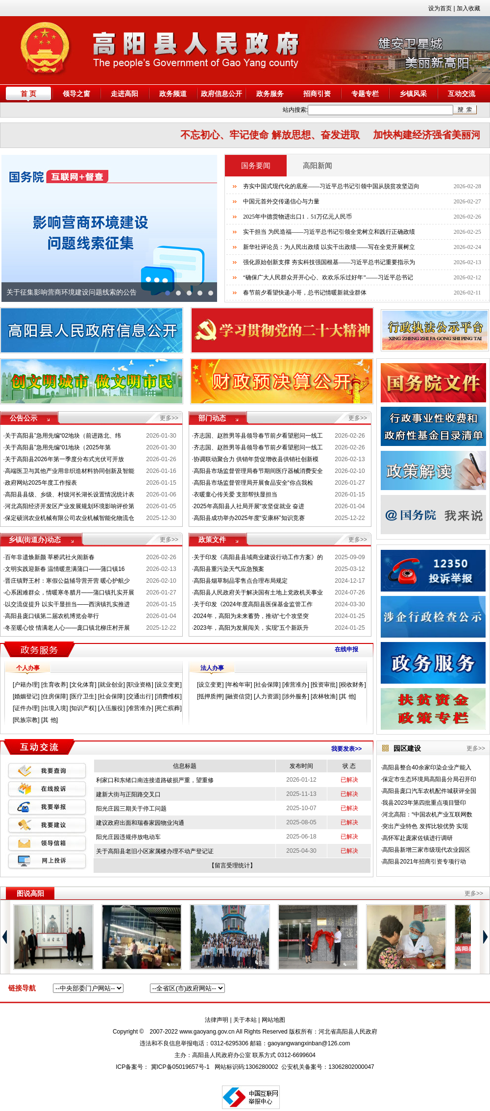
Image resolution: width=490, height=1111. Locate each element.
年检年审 (238, 684)
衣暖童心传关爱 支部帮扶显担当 (235, 494)
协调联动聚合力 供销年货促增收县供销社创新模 (256, 459)
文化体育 (83, 684)
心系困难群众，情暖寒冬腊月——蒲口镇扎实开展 (69, 592)
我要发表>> (346, 748)
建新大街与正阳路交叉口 (128, 794)
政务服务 (270, 94)
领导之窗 (76, 94)
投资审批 (324, 684)
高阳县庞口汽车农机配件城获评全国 (429, 791)
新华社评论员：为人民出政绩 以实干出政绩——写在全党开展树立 (329, 247)
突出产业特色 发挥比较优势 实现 (425, 826)
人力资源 (267, 696)
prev (13, 228)
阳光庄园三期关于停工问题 (131, 808)
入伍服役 (111, 708)
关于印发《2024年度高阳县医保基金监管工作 (253, 604)
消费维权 (168, 696)
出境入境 (54, 708)
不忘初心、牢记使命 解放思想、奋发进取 (278, 134)
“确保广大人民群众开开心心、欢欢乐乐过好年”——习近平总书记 (328, 277)
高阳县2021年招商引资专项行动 (424, 861)
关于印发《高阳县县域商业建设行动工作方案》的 (258, 557)
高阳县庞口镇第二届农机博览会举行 (52, 616)
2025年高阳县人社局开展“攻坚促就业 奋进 (249, 506)
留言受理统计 (232, 865)
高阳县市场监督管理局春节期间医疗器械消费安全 (258, 471)
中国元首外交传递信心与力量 (281, 201)
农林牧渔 (324, 696)
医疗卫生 (83, 696)
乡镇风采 (413, 94)
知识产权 (83, 708)
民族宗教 (26, 719)
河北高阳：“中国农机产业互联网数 (427, 814)
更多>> (169, 418)
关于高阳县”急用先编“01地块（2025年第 (58, 447)
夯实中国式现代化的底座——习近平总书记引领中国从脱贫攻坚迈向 (331, 186)
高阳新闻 (317, 166)
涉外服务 (295, 696)
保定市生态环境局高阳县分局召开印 (429, 779)
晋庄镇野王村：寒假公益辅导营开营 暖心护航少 (67, 580)
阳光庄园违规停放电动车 (128, 837)
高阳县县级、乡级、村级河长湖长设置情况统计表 (69, 494)
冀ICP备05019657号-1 (180, 1066)
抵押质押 (210, 696)
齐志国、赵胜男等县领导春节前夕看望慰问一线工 (258, 435)
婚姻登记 (26, 696)
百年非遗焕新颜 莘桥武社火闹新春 (50, 557)
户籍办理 (26, 684)
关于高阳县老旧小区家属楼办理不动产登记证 (155, 851)
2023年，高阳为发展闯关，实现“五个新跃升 (251, 627)
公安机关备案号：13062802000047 (327, 1066)
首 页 (28, 94)
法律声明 (216, 1019)
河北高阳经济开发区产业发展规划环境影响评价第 (69, 506)
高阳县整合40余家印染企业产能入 (426, 767)
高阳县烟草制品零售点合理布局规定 (241, 580)
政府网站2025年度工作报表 (41, 482)
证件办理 (26, 708)
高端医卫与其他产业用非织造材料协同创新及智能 (69, 471)
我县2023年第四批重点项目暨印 (424, 802)
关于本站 (245, 1019)
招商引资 (317, 94)
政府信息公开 (221, 94)
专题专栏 (365, 94)
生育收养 (54, 684)
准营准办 (139, 708)
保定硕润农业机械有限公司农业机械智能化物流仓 (69, 518)
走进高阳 (124, 94)
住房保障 (54, 696)
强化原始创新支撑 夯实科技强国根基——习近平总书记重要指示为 (329, 262)
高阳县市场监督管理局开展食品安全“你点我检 (253, 482)
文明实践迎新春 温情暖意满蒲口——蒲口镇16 (65, 569)
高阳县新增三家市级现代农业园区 (426, 849)
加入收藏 (468, 8)
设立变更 (168, 684)
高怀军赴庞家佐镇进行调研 (417, 838)
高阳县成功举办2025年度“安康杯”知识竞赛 (249, 518)
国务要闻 (255, 166)
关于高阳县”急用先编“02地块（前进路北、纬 (63, 435)
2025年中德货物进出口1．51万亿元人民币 (297, 216)
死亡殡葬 (168, 708)
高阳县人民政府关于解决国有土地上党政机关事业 (258, 592)
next (204, 228)
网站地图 (273, 1019)
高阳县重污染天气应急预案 (229, 569)
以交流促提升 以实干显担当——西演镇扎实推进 (67, 604)
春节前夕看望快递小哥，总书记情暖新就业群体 (305, 292)
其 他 (49, 719)
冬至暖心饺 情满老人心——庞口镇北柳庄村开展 (67, 627)
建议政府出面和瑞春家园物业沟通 (140, 822)
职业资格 (139, 684)
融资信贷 (238, 696)
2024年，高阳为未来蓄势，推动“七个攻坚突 (251, 616)
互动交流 (461, 94)
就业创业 (111, 684)
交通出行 (139, 696)
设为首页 (440, 8)
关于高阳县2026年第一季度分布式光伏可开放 (64, 459)
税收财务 (352, 684)
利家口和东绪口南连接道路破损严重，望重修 (155, 780)
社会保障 (111, 696)
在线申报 (346, 649)
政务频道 (173, 94)
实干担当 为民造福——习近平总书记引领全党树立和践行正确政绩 (329, 231)
